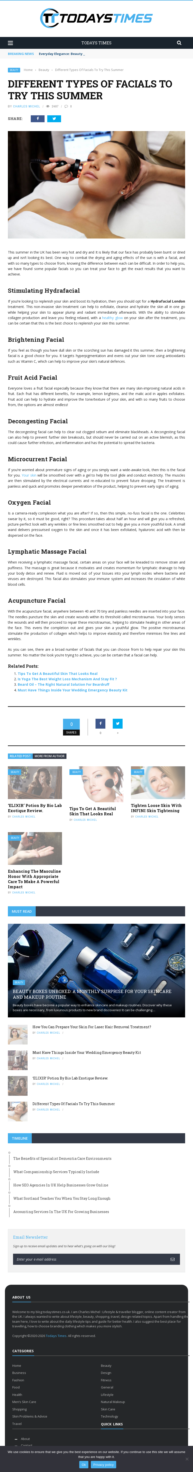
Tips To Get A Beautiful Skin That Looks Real (57, 673)
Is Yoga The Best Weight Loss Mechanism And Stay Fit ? (67, 679)
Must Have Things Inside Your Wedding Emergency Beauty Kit (73, 690)
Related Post (20, 756)
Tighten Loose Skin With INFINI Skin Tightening (156, 808)
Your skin (28, 475)
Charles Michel (26, 106)
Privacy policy (103, 1465)
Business (19, 1372)
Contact (26, 1445)
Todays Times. (56, 1336)
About (25, 1439)
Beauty (14, 70)
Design (106, 1372)
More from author (49, 756)
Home (16, 1365)
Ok (84, 1465)
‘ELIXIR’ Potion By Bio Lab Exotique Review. (35, 808)
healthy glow (112, 317)
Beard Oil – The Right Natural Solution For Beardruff (63, 684)
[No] (186, 1458)
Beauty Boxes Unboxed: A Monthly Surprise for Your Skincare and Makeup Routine (92, 994)
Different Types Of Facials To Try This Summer (73, 1103)
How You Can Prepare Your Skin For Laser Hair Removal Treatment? (91, 1027)
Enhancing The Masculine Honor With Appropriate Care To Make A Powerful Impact (34, 879)
